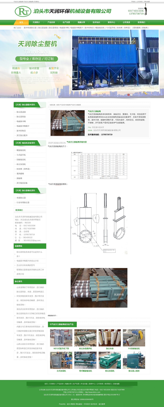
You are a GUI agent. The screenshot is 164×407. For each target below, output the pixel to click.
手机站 (133, 1)
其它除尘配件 (22, 135)
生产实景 (66, 22)
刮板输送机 (21, 160)
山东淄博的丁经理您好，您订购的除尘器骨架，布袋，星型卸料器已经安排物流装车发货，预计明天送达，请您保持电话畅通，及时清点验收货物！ (30, 296)
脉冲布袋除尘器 (30, 28)
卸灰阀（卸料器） (124, 28)
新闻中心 (92, 384)
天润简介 (36, 22)
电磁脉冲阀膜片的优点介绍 (27, 261)
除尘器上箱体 (134, 371)
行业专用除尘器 (23, 202)
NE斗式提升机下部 (61, 348)
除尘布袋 (109, 348)
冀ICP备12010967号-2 (112, 395)
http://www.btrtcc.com (92, 392)
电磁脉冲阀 (64, 28)
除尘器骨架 (53, 28)
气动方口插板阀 (76, 105)
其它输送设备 (22, 183)
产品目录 (51, 22)
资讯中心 (111, 22)
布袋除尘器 (21, 198)
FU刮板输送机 (134, 348)
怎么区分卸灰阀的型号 (26, 265)
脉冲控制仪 (89, 28)
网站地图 (147, 1)
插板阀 (144, 28)
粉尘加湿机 (109, 371)
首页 (21, 22)
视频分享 (81, 22)
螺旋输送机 (100, 28)
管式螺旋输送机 (85, 371)
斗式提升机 (110, 28)
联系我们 (141, 22)
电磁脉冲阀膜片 (76, 28)
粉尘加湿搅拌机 (85, 348)
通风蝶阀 (136, 28)
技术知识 (96, 22)
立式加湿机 (61, 371)
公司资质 (139, 1)
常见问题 (84, 384)
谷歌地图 (116, 384)
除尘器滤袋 (42, 28)
